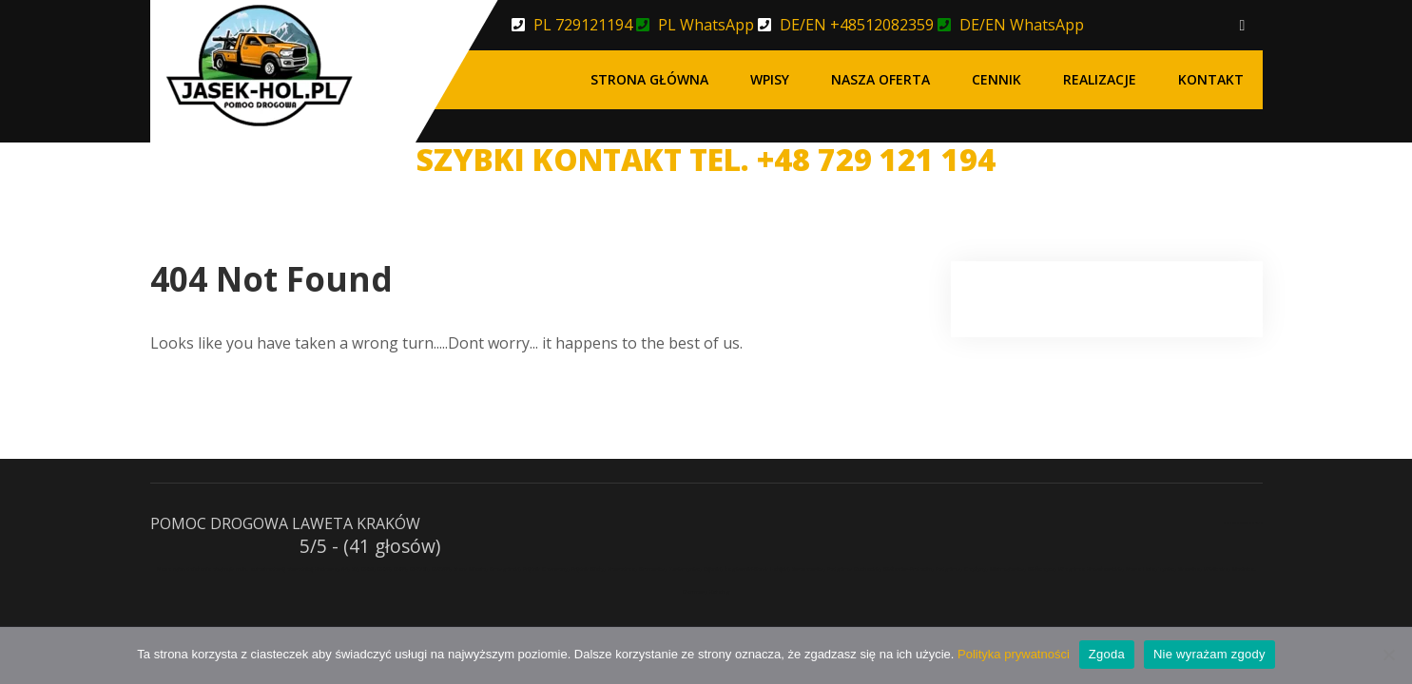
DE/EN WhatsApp (1021, 24)
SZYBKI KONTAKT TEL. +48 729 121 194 (706, 159)
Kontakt (1211, 79)
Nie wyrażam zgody (1209, 654)
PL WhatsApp (706, 24)
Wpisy (769, 79)
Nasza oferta (880, 79)
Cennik (996, 79)
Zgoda (1107, 654)
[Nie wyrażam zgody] (1388, 654)
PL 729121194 (582, 24)
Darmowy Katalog (706, 592)
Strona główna (649, 79)
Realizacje (1099, 79)
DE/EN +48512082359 (857, 24)
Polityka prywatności (1013, 654)
